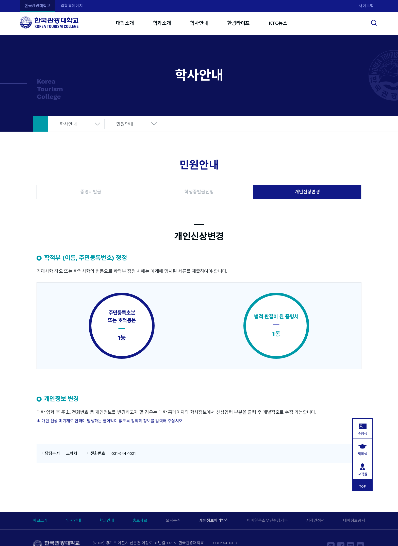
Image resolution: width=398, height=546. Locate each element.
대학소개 (125, 23)
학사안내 (199, 23)
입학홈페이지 (72, 5)
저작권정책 (315, 520)
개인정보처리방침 (213, 520)
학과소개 (162, 23)
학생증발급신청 (199, 191)
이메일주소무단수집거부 (267, 520)
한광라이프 (238, 23)
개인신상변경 (307, 191)
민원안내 (125, 124)
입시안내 (73, 520)
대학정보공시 (354, 520)
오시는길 (173, 520)
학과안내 (106, 520)
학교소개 (40, 520)
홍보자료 (139, 520)
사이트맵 (366, 5)
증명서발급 (90, 191)
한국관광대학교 (37, 5)
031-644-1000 (225, 542)
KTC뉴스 (278, 23)
